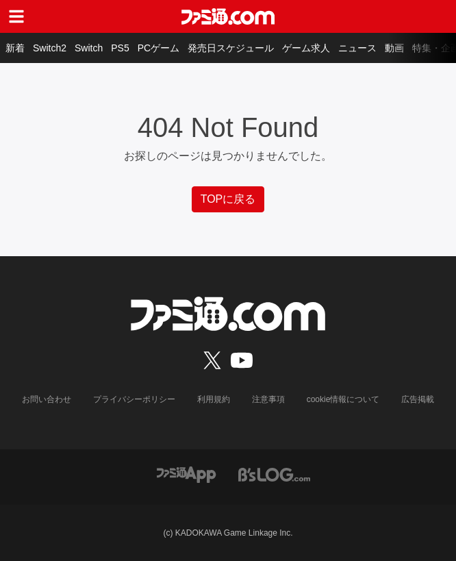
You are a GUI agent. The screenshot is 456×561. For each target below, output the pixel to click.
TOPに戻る (228, 199)
